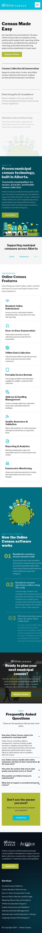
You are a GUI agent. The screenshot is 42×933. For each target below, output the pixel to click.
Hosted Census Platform (12, 886)
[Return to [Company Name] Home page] (14, 5)
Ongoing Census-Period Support (15, 918)
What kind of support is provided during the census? (20, 784)
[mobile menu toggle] (37, 5)
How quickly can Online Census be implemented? (16, 777)
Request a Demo (21, 694)
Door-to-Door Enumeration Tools (16, 893)
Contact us (21, 818)
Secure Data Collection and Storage (17, 897)
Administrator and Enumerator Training (19, 914)
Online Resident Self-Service (14, 890)
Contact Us (10, 866)
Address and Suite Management (15, 911)
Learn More (10, 219)
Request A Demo (11, 54)
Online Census (25, 927)
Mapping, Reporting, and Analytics (16, 900)
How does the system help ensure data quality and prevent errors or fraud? (18, 770)
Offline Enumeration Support (14, 904)
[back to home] (19, 843)
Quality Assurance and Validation (15, 907)
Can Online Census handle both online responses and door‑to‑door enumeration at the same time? (20, 762)
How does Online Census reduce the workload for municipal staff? (17, 736)
